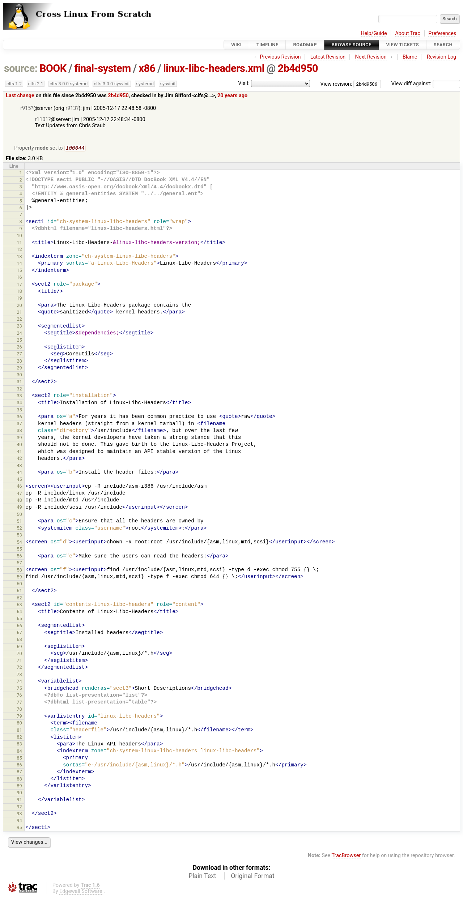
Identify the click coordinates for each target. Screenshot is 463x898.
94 (19, 821)
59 (19, 577)
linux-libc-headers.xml (213, 68)
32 (19, 389)
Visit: (244, 83)
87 (19, 772)
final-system (102, 68)
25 (19, 340)
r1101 (41, 119)
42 (19, 459)
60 (19, 584)
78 (19, 710)
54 (19, 543)
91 (19, 800)
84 (19, 751)
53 (19, 535)
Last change (20, 96)
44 (19, 473)
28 (19, 361)
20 (19, 306)
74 (19, 682)
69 (19, 647)
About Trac (407, 33)
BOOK (52, 68)
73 (19, 675)
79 (19, 716)
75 (19, 689)
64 (19, 612)
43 (19, 466)
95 (19, 828)
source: (21, 68)
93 (19, 814)
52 (19, 528)
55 (19, 549)
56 (19, 556)
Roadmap (305, 44)
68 (19, 640)
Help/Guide (374, 33)
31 (19, 382)
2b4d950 (298, 68)
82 (19, 737)
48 (19, 501)
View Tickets (402, 44)
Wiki (236, 44)
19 (19, 299)
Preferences (442, 33)
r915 (25, 108)
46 (19, 486)
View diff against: (425, 84)
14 (19, 264)
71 (19, 661)
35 (19, 410)
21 (19, 313)
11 (19, 243)
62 (19, 598)
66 (19, 626)
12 (19, 250)
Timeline (267, 44)
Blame (410, 57)
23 (19, 326)
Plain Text (202, 876)
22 (19, 319)
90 (19, 793)
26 (19, 347)
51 (19, 522)
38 (19, 431)
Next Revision (370, 57)
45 (19, 480)
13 (19, 257)
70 (19, 654)
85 (19, 758)
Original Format (253, 876)
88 (19, 779)
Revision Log (441, 57)
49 (19, 507)
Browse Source (351, 44)
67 (19, 633)
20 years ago (232, 96)
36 (19, 417)
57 (19, 563)
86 (19, 765)
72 (19, 668)
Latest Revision (328, 57)
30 (19, 375)
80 (19, 723)
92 (19, 807)
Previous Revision (280, 57)
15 (19, 271)
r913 (70, 108)
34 (19, 403)
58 (19, 570)
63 (19, 605)
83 (19, 744)
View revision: (336, 84)
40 (19, 445)
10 (19, 236)
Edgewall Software (80, 892)
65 (19, 619)
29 (19, 368)
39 (19, 438)
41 (19, 452)
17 (19, 285)
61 (19, 591)
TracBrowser (346, 856)
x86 (147, 68)
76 (19, 695)
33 (19, 396)
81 (19, 731)
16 (19, 278)
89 (19, 786)
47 (19, 494)
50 (19, 515)
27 (19, 354)
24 (19, 334)
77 (19, 703)
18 (19, 292)
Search (443, 44)
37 (19, 424)
